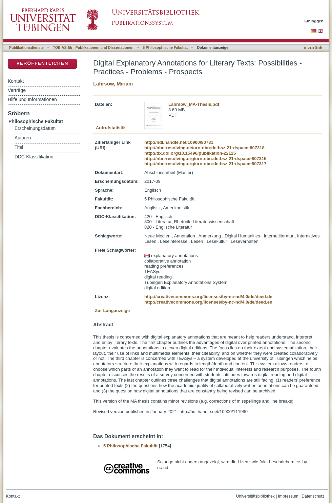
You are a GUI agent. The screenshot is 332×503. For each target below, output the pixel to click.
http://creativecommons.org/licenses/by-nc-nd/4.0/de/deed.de (208, 296)
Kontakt (16, 81)
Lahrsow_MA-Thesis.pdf (193, 104)
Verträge (17, 90)
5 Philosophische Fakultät (165, 47)
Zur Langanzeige (112, 310)
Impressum (288, 496)
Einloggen (314, 21)
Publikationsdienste (26, 47)
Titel (19, 147)
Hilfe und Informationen (32, 99)
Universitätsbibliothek (255, 496)
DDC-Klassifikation (34, 156)
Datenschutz (313, 496)
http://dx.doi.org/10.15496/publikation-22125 (190, 153)
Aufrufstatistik (111, 127)
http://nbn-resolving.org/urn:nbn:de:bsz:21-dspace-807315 (205, 158)
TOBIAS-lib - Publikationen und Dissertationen (93, 47)
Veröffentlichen (42, 63)
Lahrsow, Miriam (113, 83)
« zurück (313, 47)
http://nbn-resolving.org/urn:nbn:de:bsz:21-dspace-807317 (205, 163)
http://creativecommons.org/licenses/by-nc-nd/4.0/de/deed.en (208, 302)
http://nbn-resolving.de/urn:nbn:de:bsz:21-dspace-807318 (204, 147)
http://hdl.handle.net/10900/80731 (178, 142)
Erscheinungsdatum (35, 128)
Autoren (23, 137)
